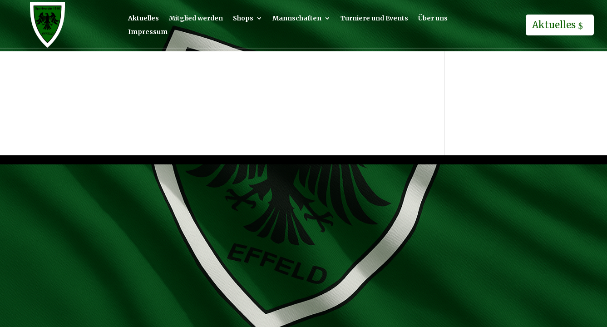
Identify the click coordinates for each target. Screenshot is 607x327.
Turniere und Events (374, 18)
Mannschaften (296, 18)
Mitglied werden (196, 18)
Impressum (148, 32)
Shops (243, 18)
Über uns (433, 18)
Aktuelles (143, 18)
